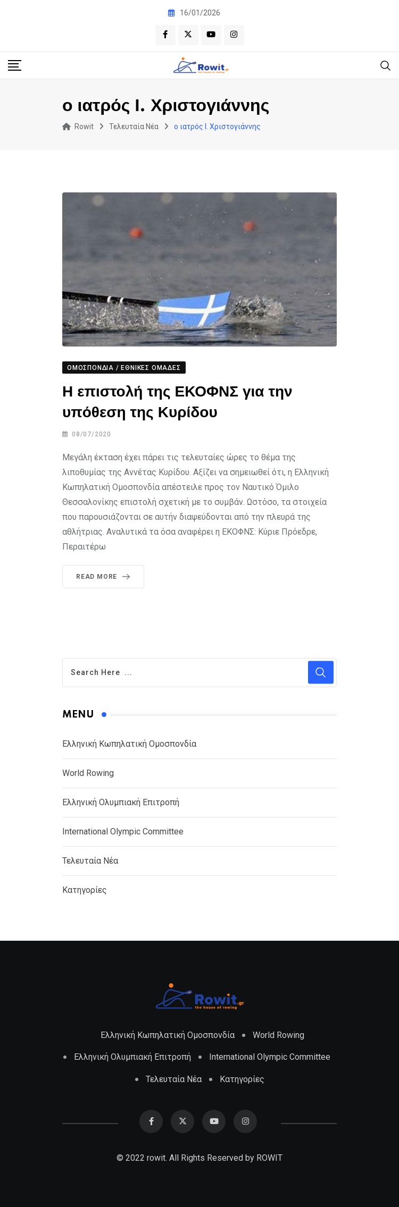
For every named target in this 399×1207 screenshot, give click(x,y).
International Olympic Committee (123, 831)
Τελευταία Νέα (90, 861)
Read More (105, 576)
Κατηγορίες (84, 890)
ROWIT (269, 1158)
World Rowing (88, 773)
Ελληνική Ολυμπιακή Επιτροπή (120, 802)
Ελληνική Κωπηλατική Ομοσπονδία (129, 744)
